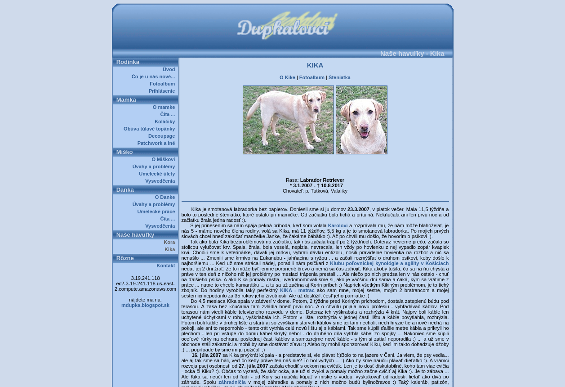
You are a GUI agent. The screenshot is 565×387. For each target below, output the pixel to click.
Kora (171, 242)
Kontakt (167, 265)
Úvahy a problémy (155, 166)
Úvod (170, 69)
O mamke (165, 107)
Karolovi (338, 206)
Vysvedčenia (161, 181)
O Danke (166, 197)
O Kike (287, 74)
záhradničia (232, 362)
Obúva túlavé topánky (151, 128)
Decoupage (163, 136)
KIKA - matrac (297, 271)
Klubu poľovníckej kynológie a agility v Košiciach (389, 244)
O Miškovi (164, 159)
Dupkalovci (298, 377)
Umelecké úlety (158, 173)
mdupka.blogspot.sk (145, 305)
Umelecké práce (158, 211)
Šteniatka (340, 74)
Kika (171, 249)
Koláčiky (166, 121)
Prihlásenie (163, 91)
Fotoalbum (164, 83)
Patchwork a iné (158, 143)
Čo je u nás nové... (155, 76)
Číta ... (169, 114)
